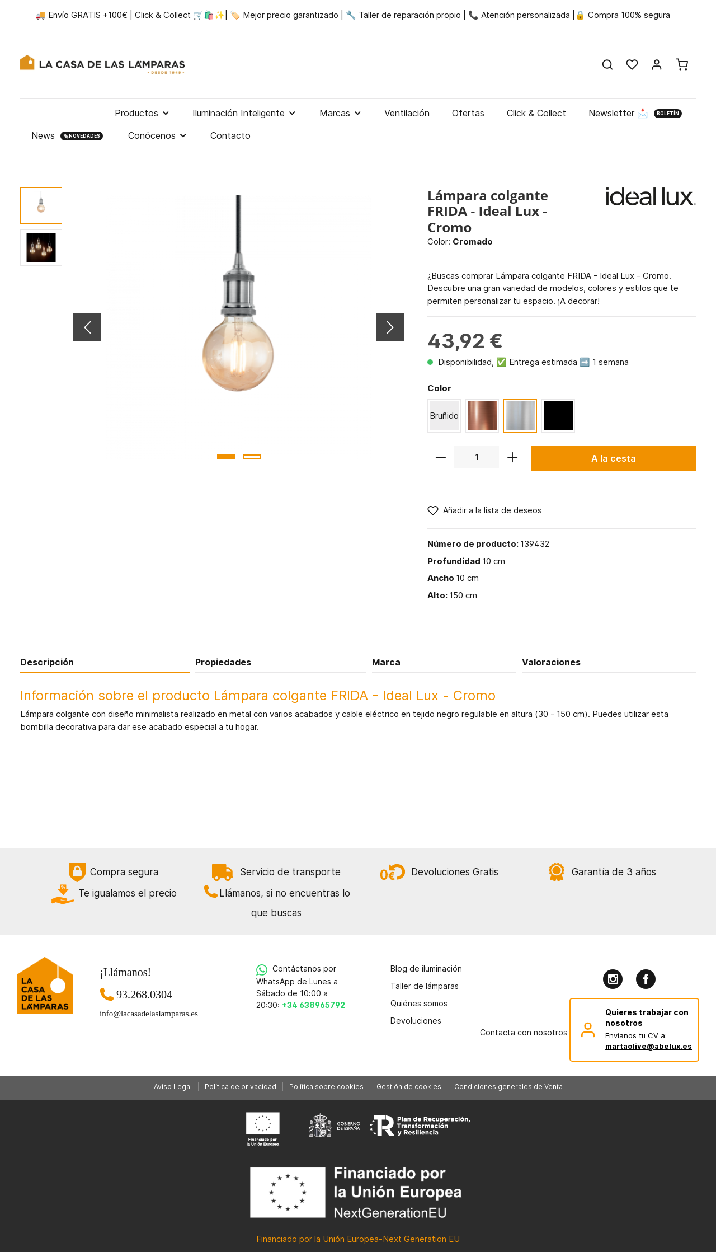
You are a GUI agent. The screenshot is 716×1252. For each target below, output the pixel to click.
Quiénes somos (418, 1003)
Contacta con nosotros (523, 1032)
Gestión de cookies (408, 1086)
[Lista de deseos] (632, 64)
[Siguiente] (390, 327)
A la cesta (613, 458)
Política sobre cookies (326, 1086)
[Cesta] (682, 64)
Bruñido (444, 415)
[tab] (105, 662)
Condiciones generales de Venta (508, 1086)
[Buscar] (607, 64)
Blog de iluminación (426, 968)
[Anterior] (87, 327)
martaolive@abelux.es (648, 1046)
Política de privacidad (240, 1086)
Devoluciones (415, 1020)
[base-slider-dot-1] (226, 456)
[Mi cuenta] (657, 64)
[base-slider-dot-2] (252, 456)
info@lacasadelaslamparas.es (144, 1013)
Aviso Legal (173, 1086)
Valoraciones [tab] (551, 662)
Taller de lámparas (424, 986)
